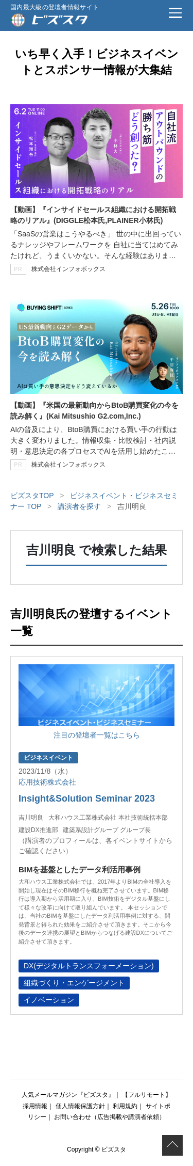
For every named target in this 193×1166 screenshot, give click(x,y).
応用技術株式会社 (47, 782)
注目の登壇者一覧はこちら (97, 735)
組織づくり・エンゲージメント (74, 983)
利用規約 (125, 1106)
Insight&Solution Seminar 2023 (87, 798)
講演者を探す (79, 506)
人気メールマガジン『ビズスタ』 (68, 1094)
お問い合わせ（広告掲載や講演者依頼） (109, 1117)
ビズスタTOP (32, 495)
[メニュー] (175, 13)
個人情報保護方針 (80, 1106)
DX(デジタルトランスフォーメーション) (89, 966)
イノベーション (49, 1000)
